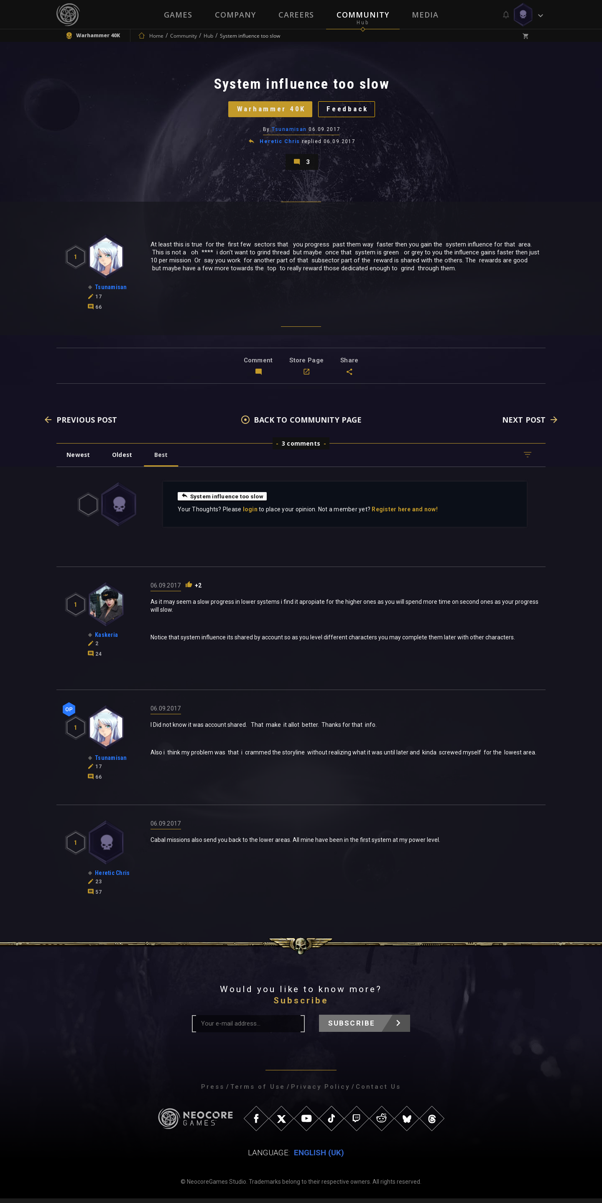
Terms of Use (257, 1091)
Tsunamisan (289, 132)
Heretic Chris (280, 144)
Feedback (349, 110)
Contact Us (378, 1091)
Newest (79, 459)
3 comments (301, 448)
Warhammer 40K (270, 110)
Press (212, 1091)
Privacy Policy (320, 1091)
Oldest (123, 459)
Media (425, 15)
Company (235, 15)
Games (178, 15)
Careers (296, 15)
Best (164, 459)
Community (363, 15)
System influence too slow (223, 500)
